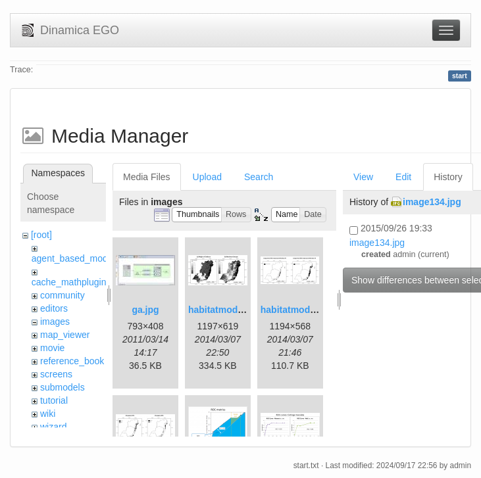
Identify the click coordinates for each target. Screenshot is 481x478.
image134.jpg (432, 202)
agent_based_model (73, 258)
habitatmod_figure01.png (243, 309)
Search (258, 177)
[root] (41, 234)
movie (52, 348)
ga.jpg (145, 309)
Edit (403, 177)
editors (54, 308)
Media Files (146, 177)
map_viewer (64, 334)
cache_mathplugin (69, 282)
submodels (62, 387)
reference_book (72, 361)
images (55, 321)
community (62, 295)
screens (56, 374)
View (363, 177)
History (448, 177)
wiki (47, 413)
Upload (207, 177)
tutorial (54, 400)
